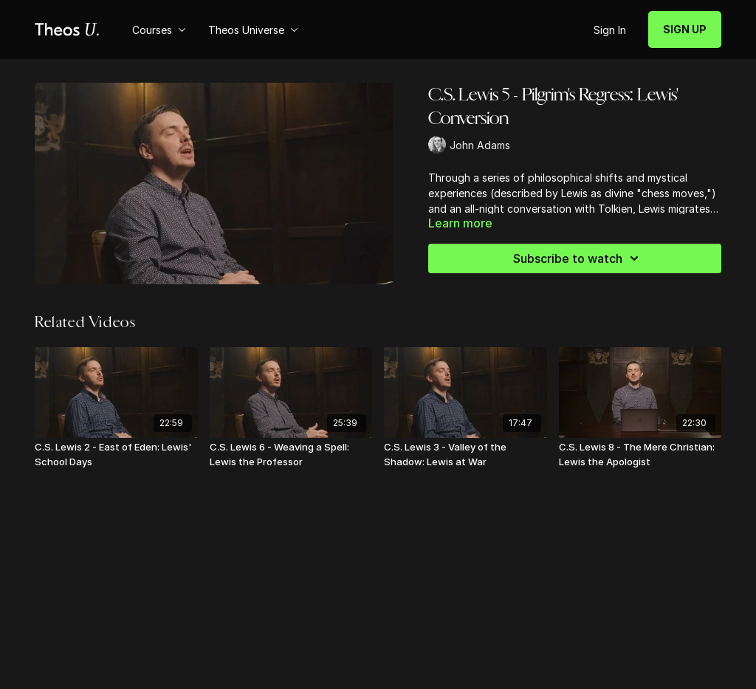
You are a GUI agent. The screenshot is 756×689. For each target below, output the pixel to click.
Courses (159, 30)
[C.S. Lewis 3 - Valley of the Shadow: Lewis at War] (465, 454)
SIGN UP (685, 29)
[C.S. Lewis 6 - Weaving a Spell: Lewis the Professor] (291, 454)
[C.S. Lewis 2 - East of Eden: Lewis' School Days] (116, 454)
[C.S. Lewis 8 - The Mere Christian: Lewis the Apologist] (640, 454)
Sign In (610, 30)
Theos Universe (253, 30)
